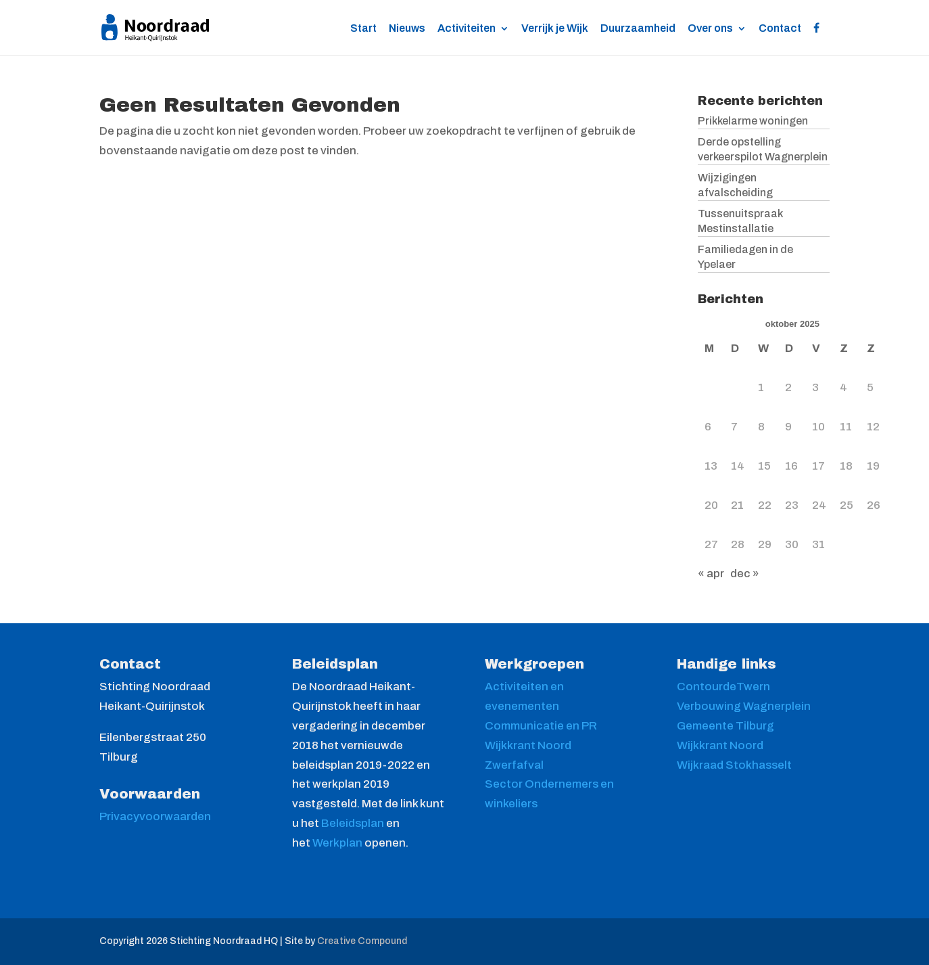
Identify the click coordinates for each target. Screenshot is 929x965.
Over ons (710, 29)
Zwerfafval (514, 765)
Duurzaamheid (637, 29)
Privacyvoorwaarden (155, 816)
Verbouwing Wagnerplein (744, 706)
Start (363, 29)
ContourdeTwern (723, 686)
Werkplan (338, 842)
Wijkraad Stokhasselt (734, 765)
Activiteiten (466, 29)
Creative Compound (362, 941)
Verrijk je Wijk (554, 29)
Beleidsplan (353, 823)
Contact (780, 29)
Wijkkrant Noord (528, 745)
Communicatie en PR (541, 725)
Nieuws (407, 29)
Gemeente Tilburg (725, 725)
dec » (744, 573)
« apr (711, 573)
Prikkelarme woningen (753, 121)
